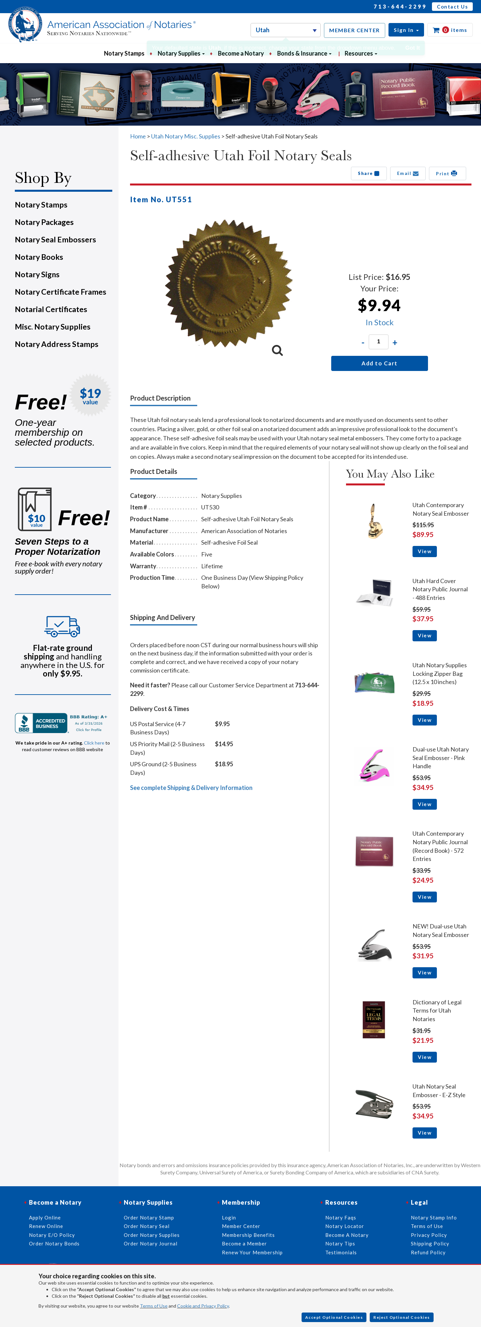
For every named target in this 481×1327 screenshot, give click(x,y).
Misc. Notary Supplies (53, 326)
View (425, 551)
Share (369, 173)
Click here (94, 743)
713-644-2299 (400, 6)
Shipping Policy (430, 1243)
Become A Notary (347, 1235)
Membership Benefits (248, 1235)
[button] (406, 30)
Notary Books (39, 256)
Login (229, 1217)
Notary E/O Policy (52, 1235)
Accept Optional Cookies (334, 1317)
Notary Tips (340, 1243)
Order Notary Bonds (54, 1243)
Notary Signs (37, 274)
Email (408, 173)
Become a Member (244, 1243)
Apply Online (45, 1217)
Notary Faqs (340, 1217)
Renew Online (46, 1226)
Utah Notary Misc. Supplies (185, 136)
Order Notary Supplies (152, 1235)
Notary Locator (344, 1226)
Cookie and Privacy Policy (203, 1306)
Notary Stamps (124, 53)
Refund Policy (428, 1252)
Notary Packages (44, 222)
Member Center (241, 1226)
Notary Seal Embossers (55, 239)
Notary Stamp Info (434, 1217)
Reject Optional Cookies (401, 1317)
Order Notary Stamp (149, 1217)
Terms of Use (154, 1306)
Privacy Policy (429, 1235)
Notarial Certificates (51, 309)
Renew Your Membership (252, 1252)
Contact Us (452, 7)
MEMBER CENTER (354, 30)
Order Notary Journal (150, 1243)
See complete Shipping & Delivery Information (191, 787)
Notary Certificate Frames (60, 291)
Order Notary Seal (147, 1226)
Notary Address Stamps (56, 344)
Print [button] (447, 173)
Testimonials (341, 1252)
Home (138, 136)
